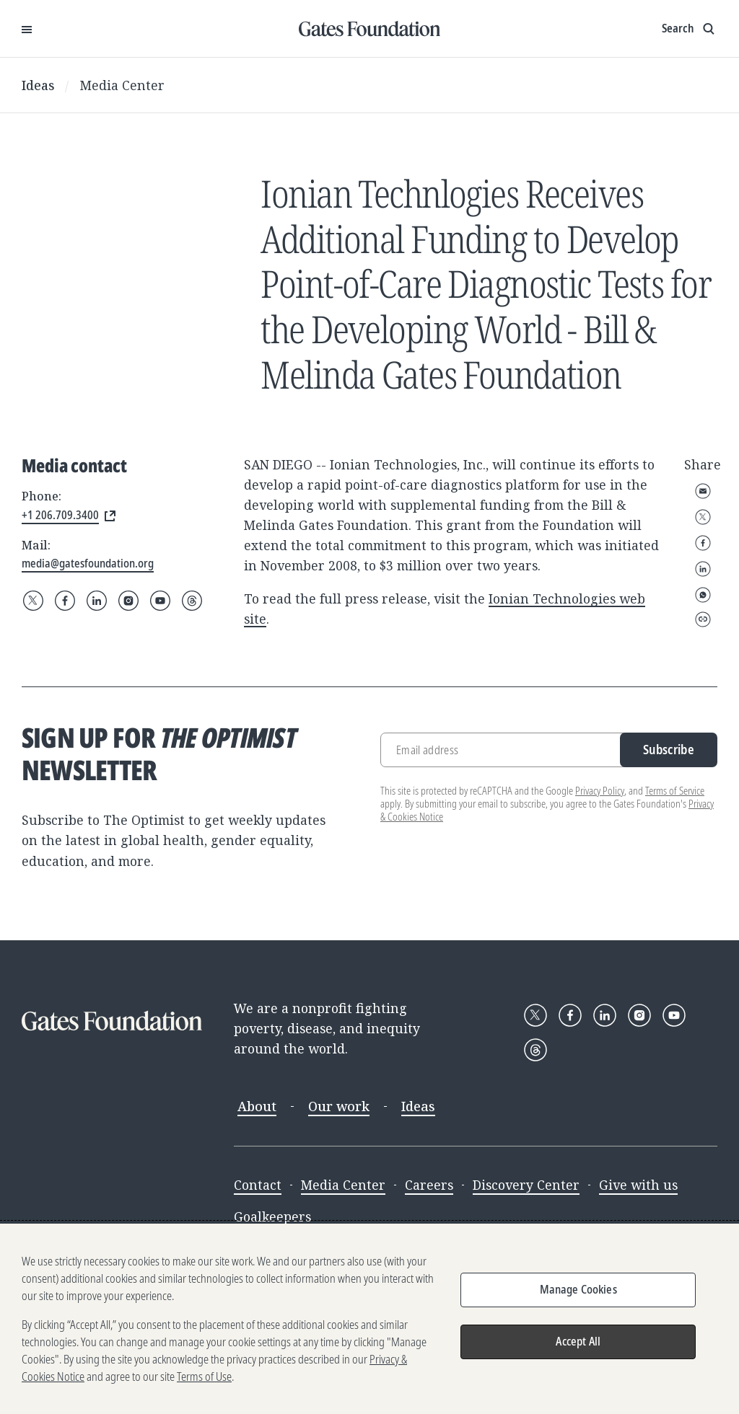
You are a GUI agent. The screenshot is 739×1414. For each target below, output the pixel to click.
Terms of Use (204, 1376)
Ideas (38, 85)
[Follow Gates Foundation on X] (33, 600)
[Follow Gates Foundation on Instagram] (128, 600)
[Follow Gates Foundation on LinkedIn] (96, 600)
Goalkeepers (272, 1216)
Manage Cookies (578, 1289)
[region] (369, 1319)
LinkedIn (703, 569)
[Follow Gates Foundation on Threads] (192, 600)
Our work (339, 1106)
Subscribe (668, 749)
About (256, 1106)
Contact (257, 1184)
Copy (703, 619)
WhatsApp (703, 595)
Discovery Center (526, 1184)
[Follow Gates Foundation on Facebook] (64, 600)
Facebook (703, 543)
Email (703, 491)
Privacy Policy (599, 790)
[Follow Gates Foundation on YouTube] (160, 600)
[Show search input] (689, 29)
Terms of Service (674, 790)
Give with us (638, 1184)
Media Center (122, 85)
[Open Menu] (27, 28)
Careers (429, 1184)
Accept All (578, 1341)
